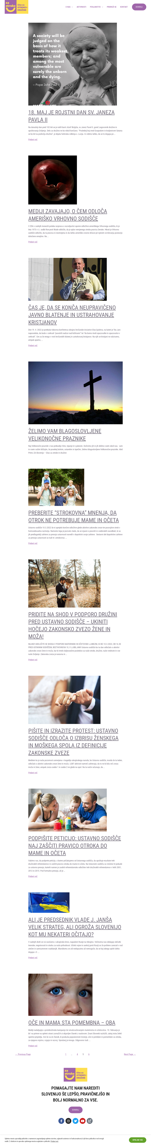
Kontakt (124, 7)
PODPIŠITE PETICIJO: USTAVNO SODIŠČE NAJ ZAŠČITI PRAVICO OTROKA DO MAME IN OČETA (74, 845)
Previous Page (23, 1054)
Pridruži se (111, 7)
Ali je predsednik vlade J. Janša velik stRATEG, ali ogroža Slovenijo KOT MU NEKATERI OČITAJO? (74, 927)
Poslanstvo (95, 7)
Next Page (130, 1054)
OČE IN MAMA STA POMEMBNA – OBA (71, 1022)
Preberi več (32, 139)
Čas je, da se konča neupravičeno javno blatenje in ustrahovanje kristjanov (72, 315)
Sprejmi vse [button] (137, 1140)
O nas (68, 7)
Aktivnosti (81, 7)
